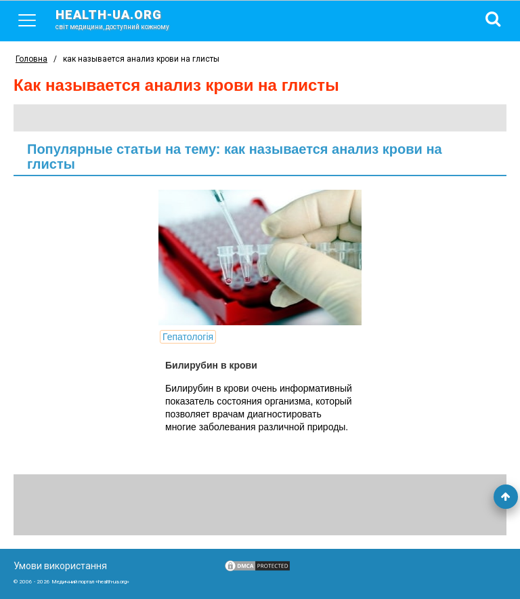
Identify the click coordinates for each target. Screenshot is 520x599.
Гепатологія (187, 336)
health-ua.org (123, 18)
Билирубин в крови (211, 365)
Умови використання (60, 565)
